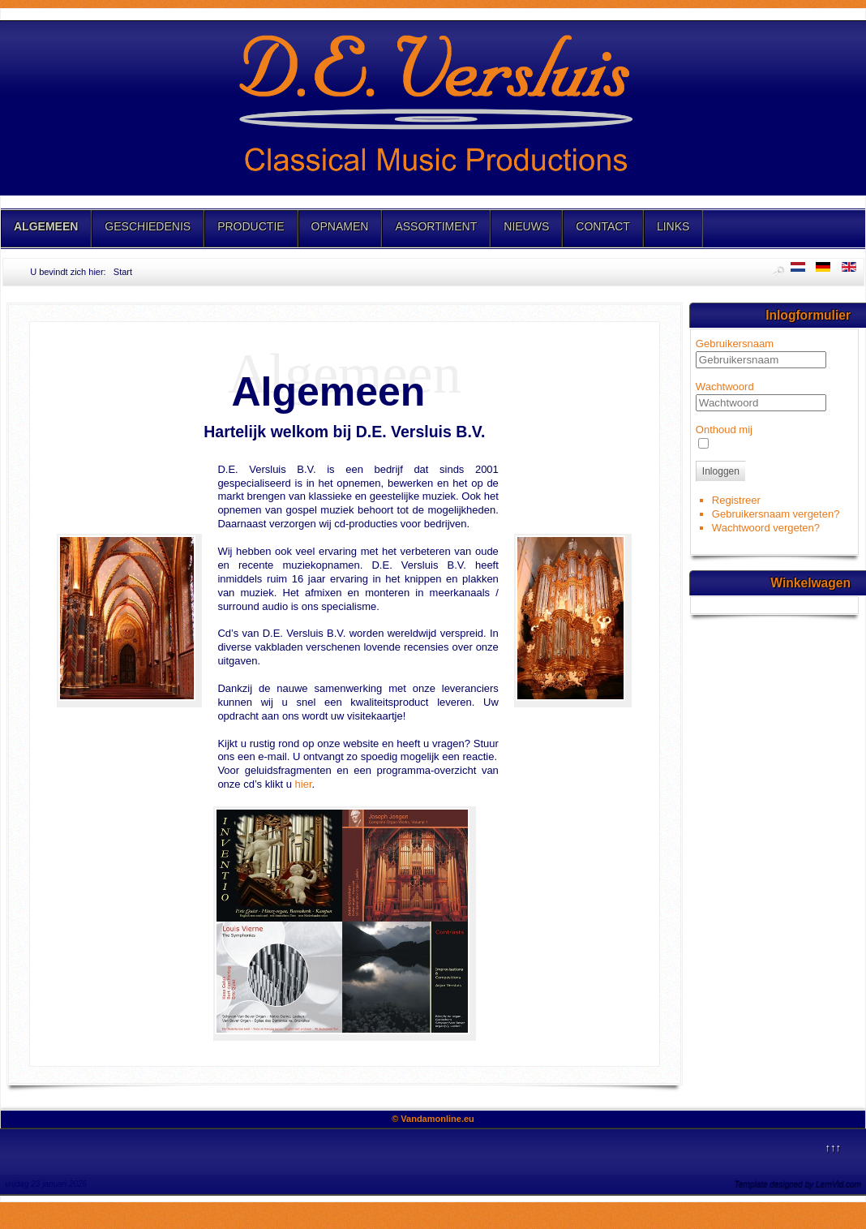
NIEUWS (526, 226)
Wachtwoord (725, 386)
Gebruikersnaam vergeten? (776, 514)
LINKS (673, 226)
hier (303, 784)
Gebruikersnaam (735, 343)
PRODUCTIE (250, 226)
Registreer (736, 500)
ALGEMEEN (46, 226)
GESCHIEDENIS (148, 226)
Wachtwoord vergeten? (766, 528)
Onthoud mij (724, 429)
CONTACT (603, 226)
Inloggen (721, 471)
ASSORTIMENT (436, 226)
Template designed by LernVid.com (798, 1184)
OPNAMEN (340, 226)
